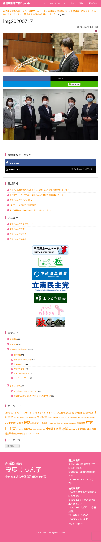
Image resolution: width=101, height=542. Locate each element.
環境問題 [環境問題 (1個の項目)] (67, 423)
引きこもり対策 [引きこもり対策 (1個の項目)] (66, 417)
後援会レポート (20, 364)
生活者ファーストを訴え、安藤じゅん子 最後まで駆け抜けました (36, 195)
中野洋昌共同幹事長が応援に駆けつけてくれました (31, 210)
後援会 (81, 3)
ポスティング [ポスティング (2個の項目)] (54, 413)
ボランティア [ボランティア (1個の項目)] (44, 413)
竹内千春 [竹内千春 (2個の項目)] (19, 430)
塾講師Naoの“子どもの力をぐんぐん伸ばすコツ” (32, 396)
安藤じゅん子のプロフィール (22, 224)
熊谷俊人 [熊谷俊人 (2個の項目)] (60, 423)
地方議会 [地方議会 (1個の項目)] (16, 417)
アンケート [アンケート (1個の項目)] (20, 413)
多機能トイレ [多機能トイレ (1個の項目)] (24, 417)
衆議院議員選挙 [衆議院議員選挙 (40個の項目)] (57, 429)
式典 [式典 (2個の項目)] (58, 418)
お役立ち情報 (19, 369)
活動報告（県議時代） (19, 349)
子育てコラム (15, 386)
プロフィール (55, 3)
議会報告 (17, 355)
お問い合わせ (93, 3)
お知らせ (13, 344)
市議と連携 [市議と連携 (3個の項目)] (52, 417)
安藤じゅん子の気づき (22, 360)
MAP (71, 511)
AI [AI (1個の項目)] (5, 413)
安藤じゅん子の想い (18, 229)
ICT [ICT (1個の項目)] (7, 413)
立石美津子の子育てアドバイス (26, 391)
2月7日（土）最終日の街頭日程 (23, 205)
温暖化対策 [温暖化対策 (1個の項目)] (53, 423)
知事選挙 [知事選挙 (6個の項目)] (81, 423)
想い (65, 3)
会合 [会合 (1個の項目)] (73, 413)
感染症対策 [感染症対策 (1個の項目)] (81, 417)
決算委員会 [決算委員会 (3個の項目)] (44, 423)
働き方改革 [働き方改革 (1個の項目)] (86, 413)
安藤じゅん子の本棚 (21, 373)
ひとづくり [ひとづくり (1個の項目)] (12, 413)
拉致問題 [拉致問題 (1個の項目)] (88, 417)
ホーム (43, 3)
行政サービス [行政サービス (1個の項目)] (72, 429)
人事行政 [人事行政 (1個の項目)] (62, 413)
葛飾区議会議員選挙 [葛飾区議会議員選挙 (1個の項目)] (39, 429)
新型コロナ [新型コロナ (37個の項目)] (31, 423)
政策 (73, 3)
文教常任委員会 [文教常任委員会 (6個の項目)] (15, 423)
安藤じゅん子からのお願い (21, 200)
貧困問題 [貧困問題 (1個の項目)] (17, 434)
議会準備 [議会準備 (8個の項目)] (9, 433)
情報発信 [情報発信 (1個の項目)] (74, 417)
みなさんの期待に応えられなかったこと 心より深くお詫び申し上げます (39, 190)
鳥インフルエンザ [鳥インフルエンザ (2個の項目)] (32, 434)
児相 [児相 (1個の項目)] (91, 413)
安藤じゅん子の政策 (18, 234)
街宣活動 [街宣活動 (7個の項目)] (81, 429)
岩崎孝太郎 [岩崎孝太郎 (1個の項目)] (32, 417)
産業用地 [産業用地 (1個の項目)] (73, 423)
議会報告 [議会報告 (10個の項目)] (91, 429)
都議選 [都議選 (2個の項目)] (22, 434)
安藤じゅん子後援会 (18, 239)
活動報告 (13, 339)
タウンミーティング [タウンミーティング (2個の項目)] (31, 413)
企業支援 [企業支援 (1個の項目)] (68, 413)
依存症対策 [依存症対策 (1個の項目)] (78, 413)
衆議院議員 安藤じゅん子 (16, 3)
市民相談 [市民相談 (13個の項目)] (42, 417)
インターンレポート (21, 378)
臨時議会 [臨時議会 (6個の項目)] (28, 429)
